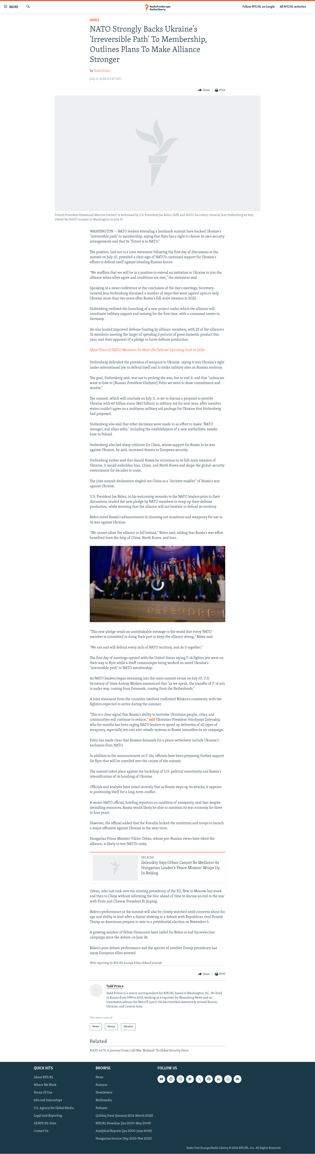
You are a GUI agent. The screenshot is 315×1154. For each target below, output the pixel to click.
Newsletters (104, 1092)
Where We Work (45, 1085)
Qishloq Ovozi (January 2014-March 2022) (124, 1115)
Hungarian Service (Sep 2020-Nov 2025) (124, 1138)
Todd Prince (102, 71)
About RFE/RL (43, 1077)
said (152, 720)
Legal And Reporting (48, 1115)
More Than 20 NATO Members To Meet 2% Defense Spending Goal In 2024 (147, 350)
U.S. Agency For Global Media (54, 1108)
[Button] (204, 90)
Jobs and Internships (48, 1100)
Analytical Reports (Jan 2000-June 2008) (124, 1131)
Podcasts (101, 1108)
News (94, 20)
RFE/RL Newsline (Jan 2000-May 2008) (123, 1123)
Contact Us (41, 1131)
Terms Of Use (43, 1092)
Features (101, 1085)
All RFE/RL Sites (45, 1123)
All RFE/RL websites (293, 6)
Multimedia (104, 1100)
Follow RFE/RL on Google (258, 6)
